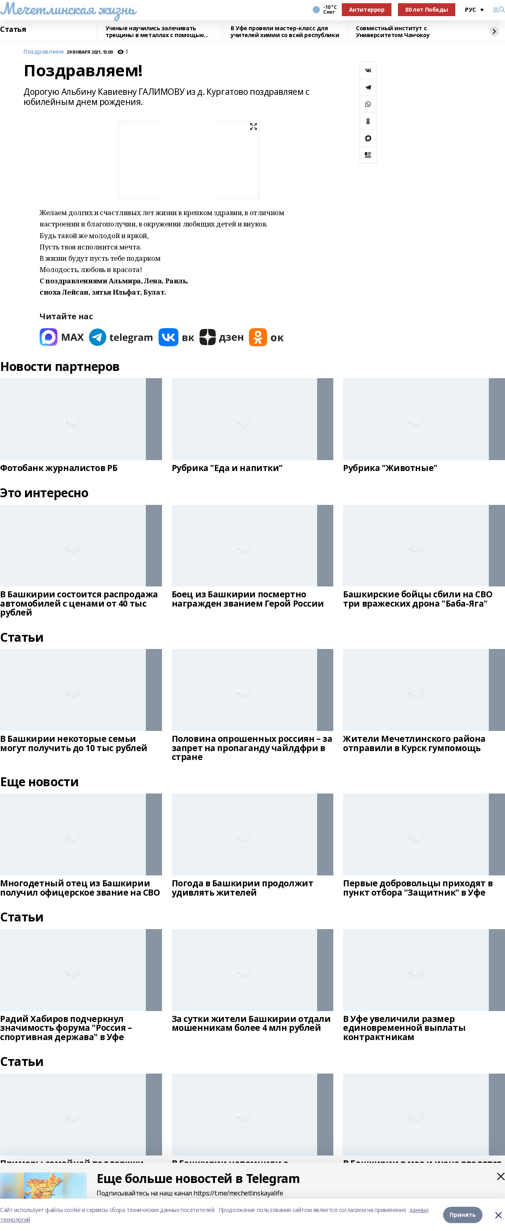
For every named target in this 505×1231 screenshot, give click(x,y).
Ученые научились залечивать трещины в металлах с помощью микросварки (154, 31)
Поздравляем (43, 51)
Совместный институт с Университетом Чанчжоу (392, 31)
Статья (13, 29)
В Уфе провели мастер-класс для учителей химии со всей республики (285, 31)
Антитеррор (367, 9)
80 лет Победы (426, 9)
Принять (463, 1214)
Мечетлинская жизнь (67, 8)
